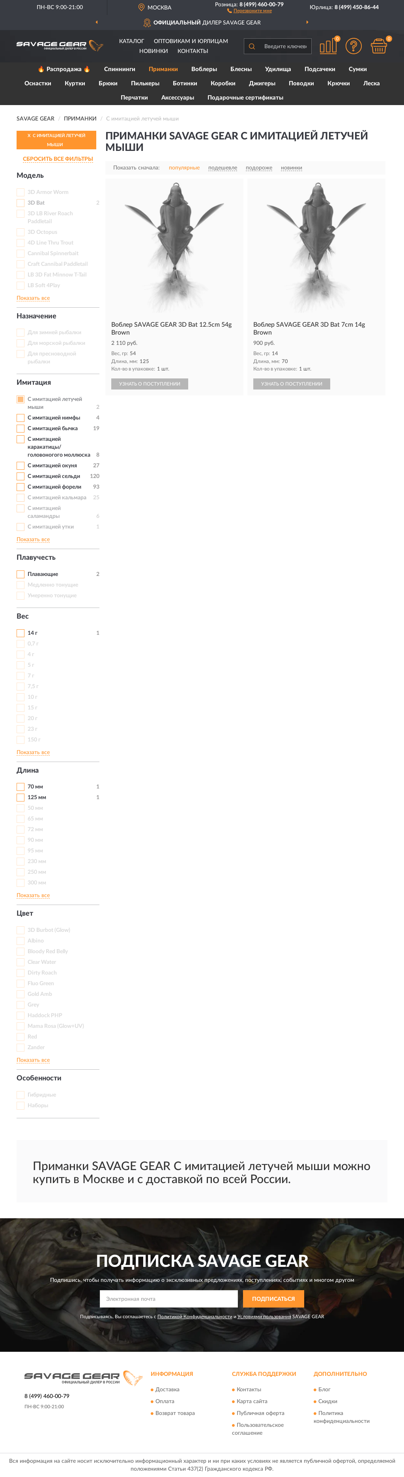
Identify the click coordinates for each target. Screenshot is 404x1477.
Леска (371, 84)
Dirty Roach (42, 973)
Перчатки (134, 98)
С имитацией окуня (52, 466)
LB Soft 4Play (44, 285)
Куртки (75, 84)
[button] (249, 10)
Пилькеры (145, 84)
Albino (36, 941)
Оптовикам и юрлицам (191, 41)
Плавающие (43, 574)
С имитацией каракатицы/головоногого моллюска (59, 447)
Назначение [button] (36, 316)
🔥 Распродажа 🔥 (64, 69)
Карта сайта (252, 1401)
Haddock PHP (45, 1015)
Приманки (163, 69)
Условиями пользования (264, 1316)
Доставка (167, 1389)
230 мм (37, 861)
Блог (324, 1389)
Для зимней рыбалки (54, 332)
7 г (31, 676)
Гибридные (42, 1095)
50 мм (35, 808)
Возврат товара (175, 1413)
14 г (32, 633)
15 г (32, 708)
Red (32, 1037)
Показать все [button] (33, 298)
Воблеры (204, 69)
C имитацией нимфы (54, 418)
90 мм (35, 840)
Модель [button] (30, 175)
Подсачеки (320, 69)
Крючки (338, 84)
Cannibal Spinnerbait (53, 253)
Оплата (164, 1401)
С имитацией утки (51, 527)
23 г (32, 729)
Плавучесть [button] (36, 557)
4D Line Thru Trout (50, 243)
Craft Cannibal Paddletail (58, 264)
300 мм (37, 883)
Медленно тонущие (53, 585)
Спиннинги (119, 69)
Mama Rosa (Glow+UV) (56, 1026)
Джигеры (262, 84)
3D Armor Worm (48, 192)
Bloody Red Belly (48, 951)
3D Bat (36, 203)
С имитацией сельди (54, 476)
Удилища (278, 69)
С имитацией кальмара (57, 497)
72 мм (35, 829)
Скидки (327, 1401)
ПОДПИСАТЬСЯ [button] (273, 1299)
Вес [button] (23, 616)
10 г (32, 697)
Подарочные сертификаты (245, 98)
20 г (32, 718)
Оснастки (37, 84)
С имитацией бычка (53, 428)
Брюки (108, 84)
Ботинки (185, 84)
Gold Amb (40, 994)
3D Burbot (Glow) (49, 930)
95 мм (35, 851)
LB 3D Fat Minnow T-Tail (57, 275)
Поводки (301, 84)
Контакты (193, 51)
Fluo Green (41, 983)
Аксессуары (177, 98)
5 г (31, 665)
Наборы (38, 1105)
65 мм (35, 819)
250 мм (37, 872)
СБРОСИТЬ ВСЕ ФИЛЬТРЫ (58, 159)
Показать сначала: (136, 168)
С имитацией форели (54, 487)
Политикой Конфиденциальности (194, 1316)
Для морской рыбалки (56, 343)
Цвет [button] (25, 913)
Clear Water (42, 962)
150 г (34, 740)
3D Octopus (42, 232)
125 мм (37, 797)
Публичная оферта (260, 1413)
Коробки (223, 84)
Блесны (241, 69)
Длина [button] (28, 770)
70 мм (35, 787)
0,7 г (33, 644)
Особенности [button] (39, 1078)
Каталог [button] (131, 41)
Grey (33, 1005)
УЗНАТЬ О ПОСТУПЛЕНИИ (149, 384)
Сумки (358, 69)
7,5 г (33, 686)
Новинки (153, 51)
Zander (36, 1047)
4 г (31, 654)
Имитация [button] (34, 382)
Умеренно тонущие (52, 595)
